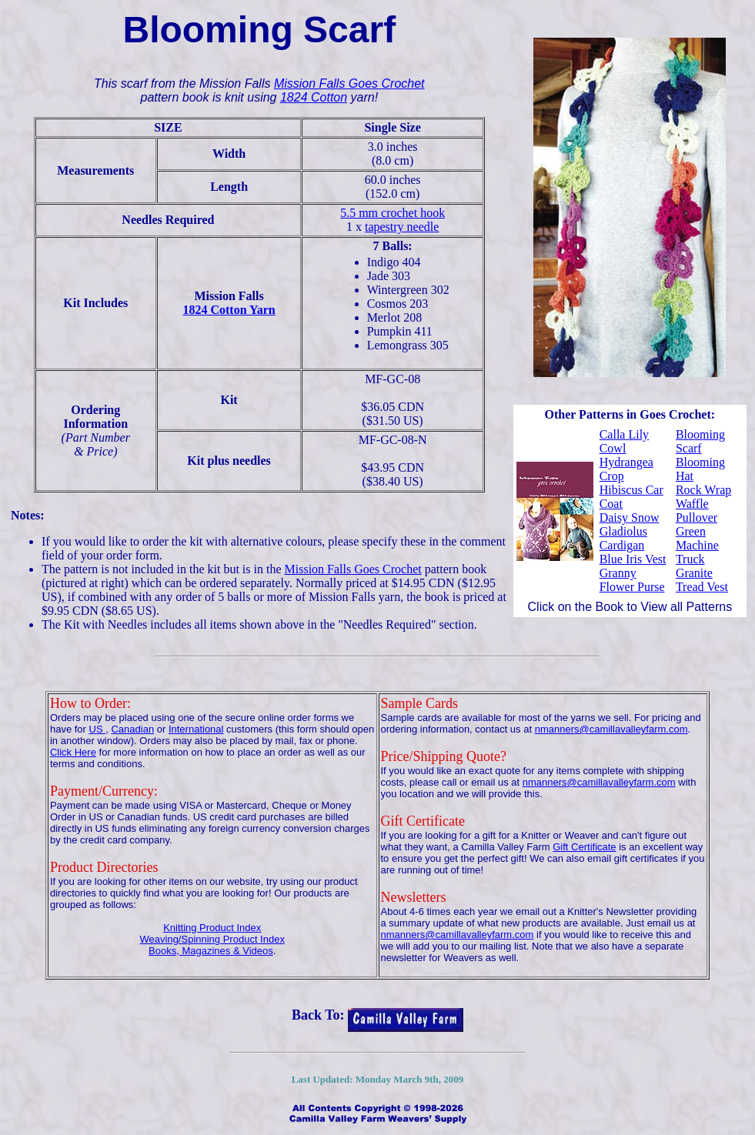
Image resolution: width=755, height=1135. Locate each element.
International (196, 729)
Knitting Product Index (212, 927)
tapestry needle (402, 226)
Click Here (73, 752)
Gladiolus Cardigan (623, 538)
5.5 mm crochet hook (392, 212)
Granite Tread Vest (702, 579)
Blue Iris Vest (633, 559)
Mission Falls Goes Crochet (349, 83)
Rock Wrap (703, 489)
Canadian (132, 729)
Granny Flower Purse (632, 579)
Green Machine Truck (697, 545)
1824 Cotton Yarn (228, 309)
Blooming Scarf (700, 441)
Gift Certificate (584, 847)
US (97, 729)
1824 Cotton (313, 97)
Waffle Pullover (696, 510)
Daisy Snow (630, 517)
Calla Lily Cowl (624, 441)
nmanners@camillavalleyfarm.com (611, 729)
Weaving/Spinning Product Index (212, 939)
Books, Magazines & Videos (211, 950)
